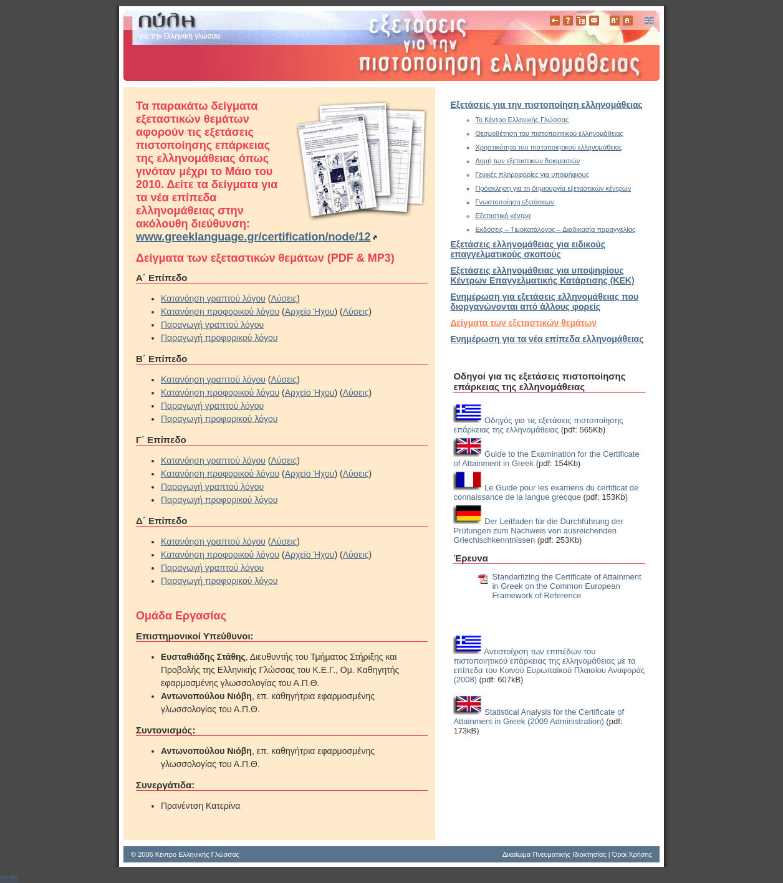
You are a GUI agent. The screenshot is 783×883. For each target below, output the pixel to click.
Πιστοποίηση (555, 21)
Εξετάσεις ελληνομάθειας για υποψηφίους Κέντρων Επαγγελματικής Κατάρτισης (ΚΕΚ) (542, 275)
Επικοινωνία (594, 21)
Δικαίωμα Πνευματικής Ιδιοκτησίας (554, 854)
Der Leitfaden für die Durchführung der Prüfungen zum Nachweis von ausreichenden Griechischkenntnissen (538, 531)
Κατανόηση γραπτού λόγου (213, 298)
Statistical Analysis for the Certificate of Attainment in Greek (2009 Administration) (538, 716)
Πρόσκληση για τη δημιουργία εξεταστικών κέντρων (553, 188)
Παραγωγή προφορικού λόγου (219, 338)
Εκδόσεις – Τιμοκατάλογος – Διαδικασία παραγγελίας (555, 229)
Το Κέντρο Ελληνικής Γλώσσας (522, 119)
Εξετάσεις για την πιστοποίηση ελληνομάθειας (546, 105)
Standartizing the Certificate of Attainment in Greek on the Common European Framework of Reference (566, 586)
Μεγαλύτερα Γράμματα (615, 21)
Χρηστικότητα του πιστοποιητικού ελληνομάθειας (548, 147)
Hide (9, 878)
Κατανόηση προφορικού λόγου (220, 312)
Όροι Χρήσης (632, 854)
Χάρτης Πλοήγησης (581, 21)
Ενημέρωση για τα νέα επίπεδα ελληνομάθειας (546, 339)
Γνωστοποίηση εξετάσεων (514, 202)
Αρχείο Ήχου (310, 312)
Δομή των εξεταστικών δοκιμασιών (527, 161)
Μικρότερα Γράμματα (628, 21)
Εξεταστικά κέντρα (503, 215)
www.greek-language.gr (391, 46)
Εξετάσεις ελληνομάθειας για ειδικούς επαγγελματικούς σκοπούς (527, 249)
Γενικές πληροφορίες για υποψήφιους (531, 174)
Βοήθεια (568, 21)
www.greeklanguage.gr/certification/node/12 (253, 237)
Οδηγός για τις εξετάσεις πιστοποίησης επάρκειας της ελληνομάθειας (538, 425)
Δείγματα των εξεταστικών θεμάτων (523, 323)
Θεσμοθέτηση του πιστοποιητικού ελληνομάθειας (549, 133)
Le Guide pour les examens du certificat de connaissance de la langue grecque (545, 492)
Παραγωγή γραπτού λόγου (212, 325)
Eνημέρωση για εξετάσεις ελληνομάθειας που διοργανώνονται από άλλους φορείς (544, 302)
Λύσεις (284, 298)
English (648, 21)
